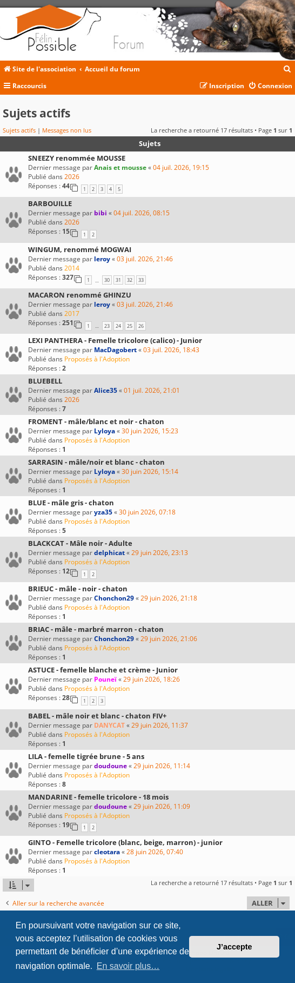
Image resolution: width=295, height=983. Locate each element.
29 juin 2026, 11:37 (159, 725)
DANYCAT (109, 725)
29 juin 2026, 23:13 (159, 552)
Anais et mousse (120, 167)
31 (118, 279)
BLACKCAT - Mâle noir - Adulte (80, 543)
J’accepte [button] (234, 946)
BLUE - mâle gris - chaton (71, 502)
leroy (102, 258)
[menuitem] (287, 69)
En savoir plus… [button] (128, 966)
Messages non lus (66, 130)
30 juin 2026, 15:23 (150, 431)
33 (141, 279)
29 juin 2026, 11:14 (161, 765)
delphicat (109, 552)
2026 (71, 176)
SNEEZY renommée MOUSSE (76, 158)
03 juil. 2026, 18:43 (171, 349)
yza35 (103, 512)
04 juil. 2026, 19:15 (181, 167)
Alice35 (105, 390)
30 (107, 279)
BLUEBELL (45, 381)
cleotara (107, 851)
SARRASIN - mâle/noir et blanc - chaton (96, 462)
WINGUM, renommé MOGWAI (79, 249)
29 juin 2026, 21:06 (168, 638)
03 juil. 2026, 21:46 (145, 258)
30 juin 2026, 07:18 (147, 512)
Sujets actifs (19, 130)
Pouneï (105, 679)
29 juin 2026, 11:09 (161, 806)
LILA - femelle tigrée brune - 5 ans (86, 756)
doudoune (110, 765)
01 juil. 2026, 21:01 (152, 390)
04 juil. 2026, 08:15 (141, 212)
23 (107, 325)
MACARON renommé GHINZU (79, 295)
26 (141, 325)
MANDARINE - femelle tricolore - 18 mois (98, 797)
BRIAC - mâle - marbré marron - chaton (96, 629)
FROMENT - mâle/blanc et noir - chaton (96, 421)
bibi (100, 212)
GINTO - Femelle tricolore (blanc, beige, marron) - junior (125, 842)
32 (129, 279)
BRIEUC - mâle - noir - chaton (78, 588)
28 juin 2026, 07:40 (154, 851)
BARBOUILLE (50, 203)
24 (118, 325)
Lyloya (104, 431)
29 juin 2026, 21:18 (168, 598)
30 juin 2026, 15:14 (150, 471)
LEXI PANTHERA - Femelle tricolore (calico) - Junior (115, 340)
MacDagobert (115, 349)
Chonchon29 (114, 598)
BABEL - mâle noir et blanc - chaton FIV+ (97, 716)
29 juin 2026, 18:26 (151, 679)
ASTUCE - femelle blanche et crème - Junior (103, 670)
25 (129, 325)
